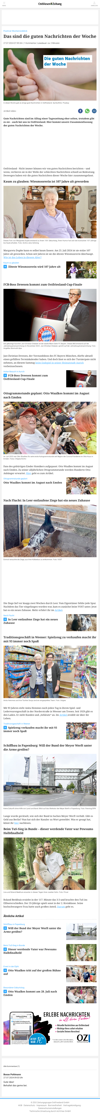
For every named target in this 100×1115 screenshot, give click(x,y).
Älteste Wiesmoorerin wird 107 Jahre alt (34, 266)
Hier (28, 473)
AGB (20, 1105)
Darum (61, 906)
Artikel (58, 610)
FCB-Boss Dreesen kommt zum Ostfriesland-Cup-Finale (25, 377)
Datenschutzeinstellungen (50, 1108)
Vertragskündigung (72, 1105)
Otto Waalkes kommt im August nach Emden (32, 482)
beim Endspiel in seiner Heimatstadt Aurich (59, 362)
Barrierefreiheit (55, 1105)
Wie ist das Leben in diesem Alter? (22, 257)
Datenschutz (29, 1105)
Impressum (42, 1105)
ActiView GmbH (63, 1111)
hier (16, 823)
